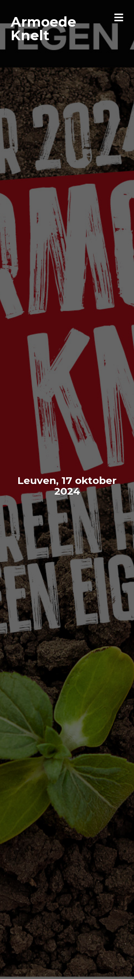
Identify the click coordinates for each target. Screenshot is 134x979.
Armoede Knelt (43, 28)
